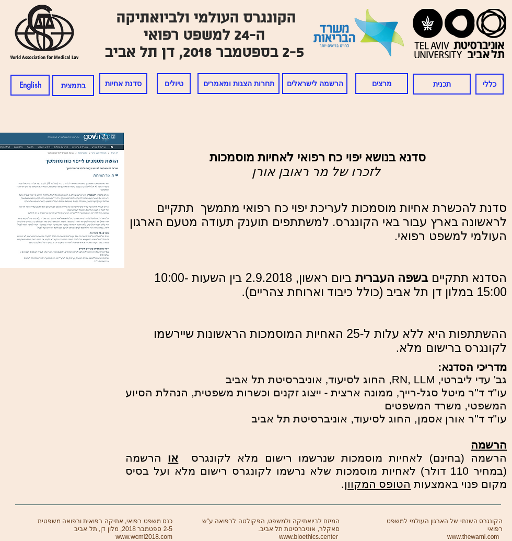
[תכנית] (442, 84)
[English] (30, 85)
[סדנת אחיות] (123, 83)
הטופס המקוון (377, 484)
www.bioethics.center (308, 536)
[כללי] (489, 84)
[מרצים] (381, 83)
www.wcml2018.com (143, 536)
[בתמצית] (73, 85)
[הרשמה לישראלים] (314, 83)
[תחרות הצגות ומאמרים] (238, 83)
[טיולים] (174, 83)
